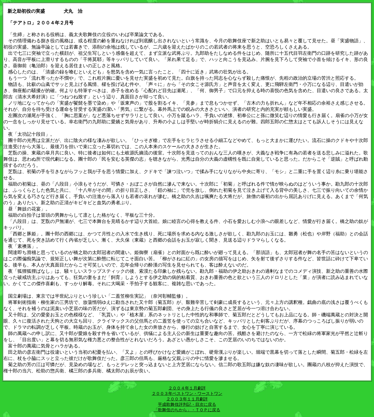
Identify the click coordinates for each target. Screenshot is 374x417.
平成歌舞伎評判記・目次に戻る (187, 404)
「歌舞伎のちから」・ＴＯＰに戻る (187, 410)
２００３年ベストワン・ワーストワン (187, 393)
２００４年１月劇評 (187, 388)
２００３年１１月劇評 (187, 399)
